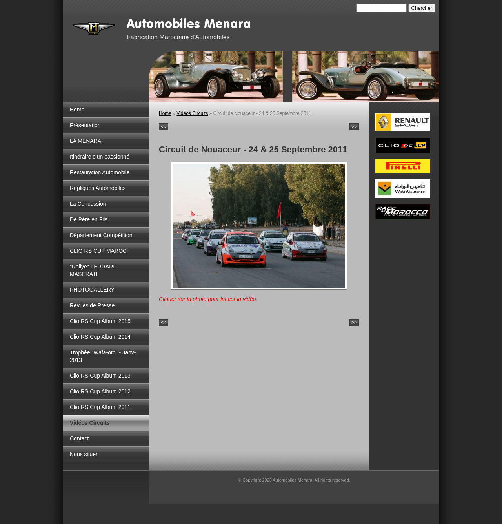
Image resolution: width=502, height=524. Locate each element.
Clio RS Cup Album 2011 (100, 407)
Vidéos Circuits (90, 423)
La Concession (88, 204)
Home (77, 109)
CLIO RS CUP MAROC (98, 251)
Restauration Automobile (100, 172)
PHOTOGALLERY (92, 290)
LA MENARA (85, 141)
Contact (79, 438)
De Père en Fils (88, 219)
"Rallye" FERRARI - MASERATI (94, 270)
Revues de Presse (92, 305)
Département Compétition (101, 235)
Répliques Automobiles (98, 188)
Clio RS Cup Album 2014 (100, 337)
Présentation (85, 125)
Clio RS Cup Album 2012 (100, 391)
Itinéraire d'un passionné (99, 156)
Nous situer (84, 454)
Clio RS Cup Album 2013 (100, 375)
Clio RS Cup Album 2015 (100, 321)
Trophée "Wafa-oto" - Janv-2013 (103, 356)
